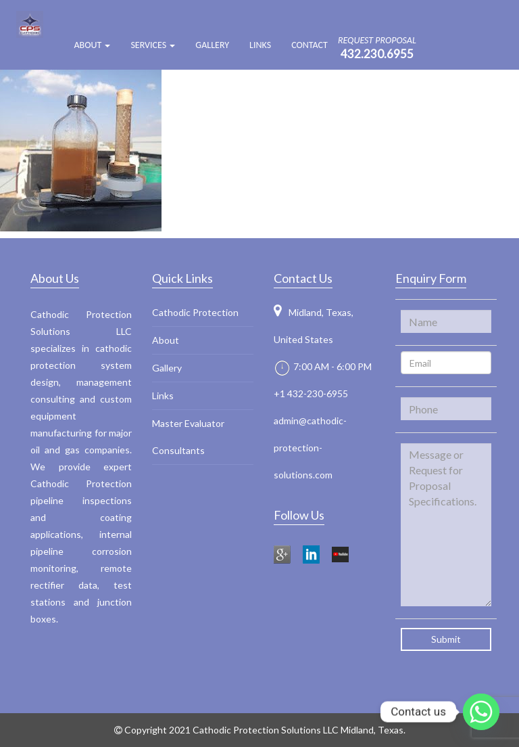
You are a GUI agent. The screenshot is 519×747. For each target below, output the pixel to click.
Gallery (212, 45)
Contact (309, 45)
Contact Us (303, 278)
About (165, 340)
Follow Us (299, 514)
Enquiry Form (430, 278)
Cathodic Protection (195, 312)
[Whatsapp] (481, 712)
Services (152, 45)
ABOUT (92, 45)
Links (260, 45)
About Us (54, 278)
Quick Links (182, 278)
